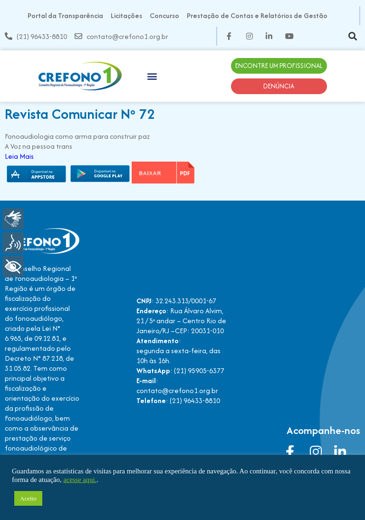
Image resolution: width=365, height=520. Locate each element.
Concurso (164, 15)
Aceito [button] (28, 498)
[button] (352, 36)
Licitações (126, 15)
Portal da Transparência (65, 15)
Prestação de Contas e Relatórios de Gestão (257, 15)
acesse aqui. (79, 479)
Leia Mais (19, 156)
